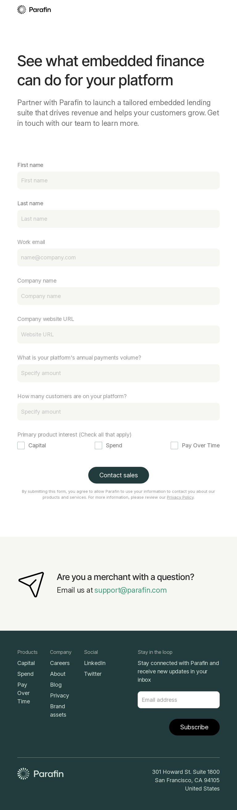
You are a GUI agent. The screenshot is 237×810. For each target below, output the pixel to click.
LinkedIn (95, 663)
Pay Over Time (23, 693)
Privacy (59, 695)
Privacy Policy (180, 497)
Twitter (93, 674)
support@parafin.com (130, 590)
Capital (26, 663)
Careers (60, 663)
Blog (56, 684)
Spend (25, 674)
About (57, 674)
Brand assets (58, 710)
